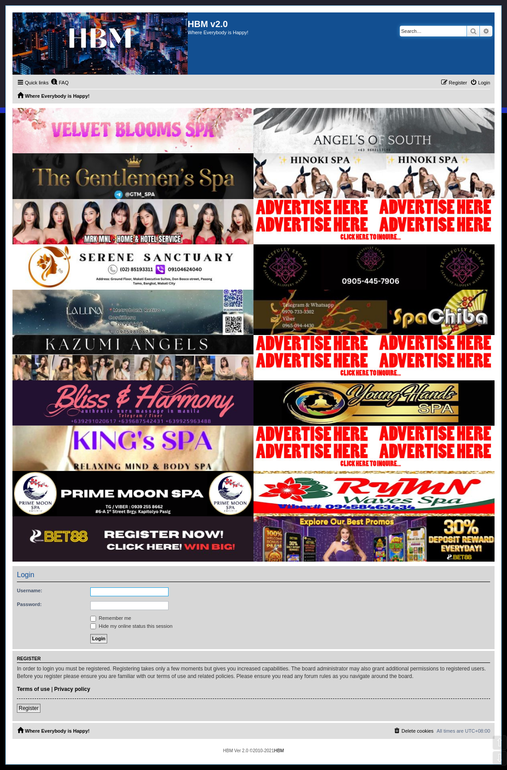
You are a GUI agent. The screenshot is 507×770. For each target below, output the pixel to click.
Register (29, 708)
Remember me (110, 618)
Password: (29, 604)
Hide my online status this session (131, 626)
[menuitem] (59, 82)
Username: (29, 590)
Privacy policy (72, 689)
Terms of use (33, 689)
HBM (279, 750)
